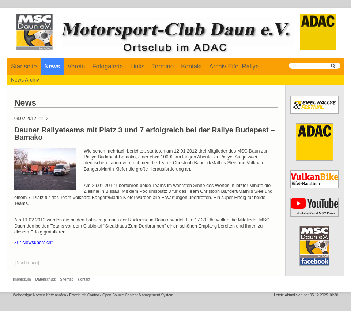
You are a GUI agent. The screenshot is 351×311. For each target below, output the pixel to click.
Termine (163, 66)
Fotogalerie (107, 66)
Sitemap (66, 279)
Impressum (22, 279)
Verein (76, 66)
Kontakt (191, 66)
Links (137, 66)
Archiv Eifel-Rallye (234, 66)
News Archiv (25, 80)
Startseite (24, 66)
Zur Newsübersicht (33, 242)
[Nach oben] (27, 262)
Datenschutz (45, 279)
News (52, 66)
